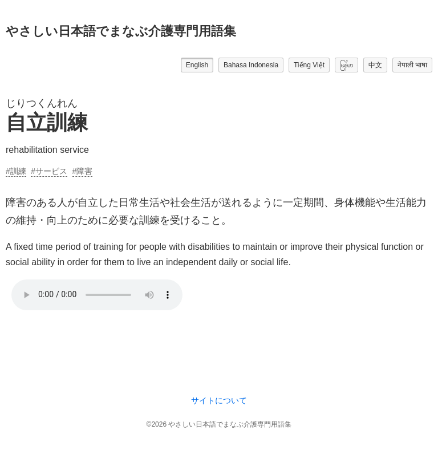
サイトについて (219, 400)
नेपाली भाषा (412, 65)
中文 (375, 65)
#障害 (82, 171)
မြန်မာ (346, 65)
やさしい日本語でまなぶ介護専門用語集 (121, 31)
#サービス (49, 171)
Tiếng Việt (309, 65)
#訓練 (16, 171)
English (197, 65)
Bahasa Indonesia (251, 65)
